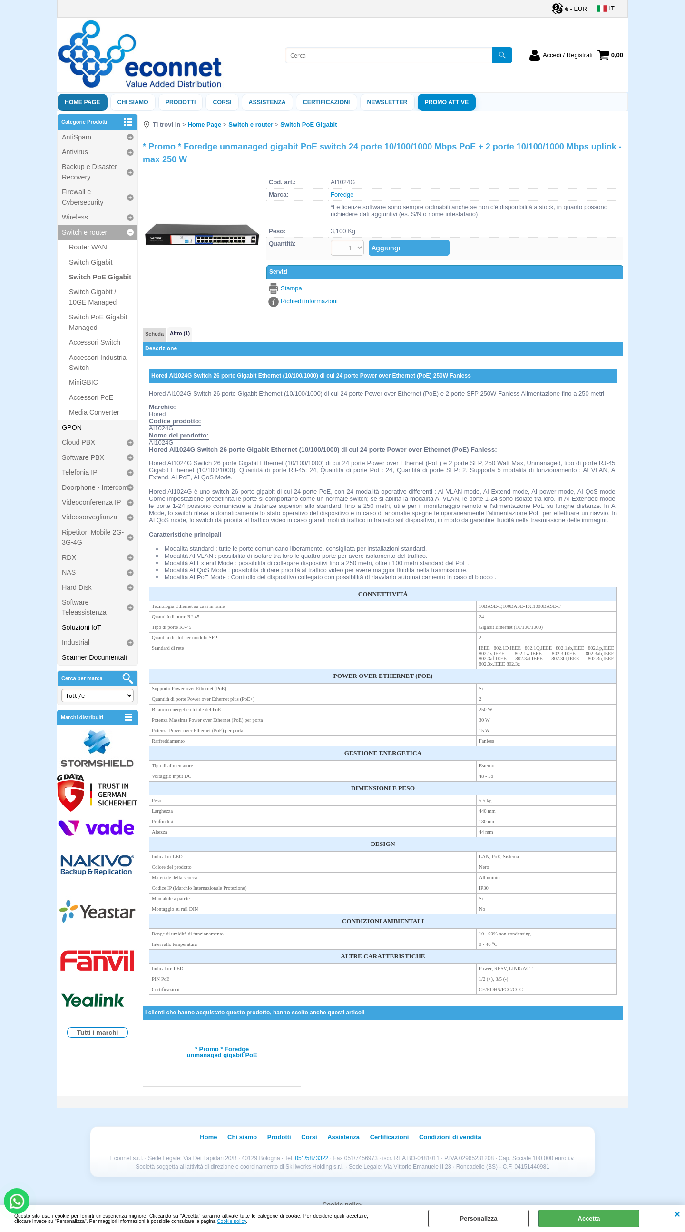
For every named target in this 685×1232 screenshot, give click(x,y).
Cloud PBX (78, 442)
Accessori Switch (94, 342)
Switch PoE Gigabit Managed (98, 322)
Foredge (342, 194)
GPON (72, 427)
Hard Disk (77, 587)
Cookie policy (231, 1221)
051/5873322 (311, 1158)
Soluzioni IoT (81, 627)
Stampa (291, 288)
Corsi (222, 102)
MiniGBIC (83, 382)
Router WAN (88, 247)
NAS (69, 572)
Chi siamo (132, 102)
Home (208, 1137)
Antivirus (75, 152)
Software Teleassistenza (84, 607)
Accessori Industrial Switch (98, 362)
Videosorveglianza (89, 517)
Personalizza (479, 1218)
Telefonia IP (80, 472)
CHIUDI (677, 1214)
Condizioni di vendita (450, 1137)
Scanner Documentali (94, 657)
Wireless (75, 217)
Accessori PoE (91, 397)
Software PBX (83, 457)
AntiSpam (76, 137)
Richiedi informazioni (309, 301)
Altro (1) (180, 333)
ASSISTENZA (267, 102)
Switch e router (84, 232)
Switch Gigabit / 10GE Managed (93, 297)
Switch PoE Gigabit (100, 277)
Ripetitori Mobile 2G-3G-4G (93, 537)
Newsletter (387, 102)
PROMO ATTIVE (447, 102)
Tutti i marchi (97, 1032)
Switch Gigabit (90, 262)
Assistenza (343, 1137)
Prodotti (181, 102)
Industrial (75, 642)
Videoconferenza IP (91, 502)
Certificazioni (326, 102)
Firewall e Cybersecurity (82, 197)
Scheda (154, 334)
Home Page (82, 102)
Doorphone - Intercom (95, 487)
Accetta (589, 1218)
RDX (69, 557)
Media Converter (94, 412)
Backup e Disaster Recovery (89, 171)
